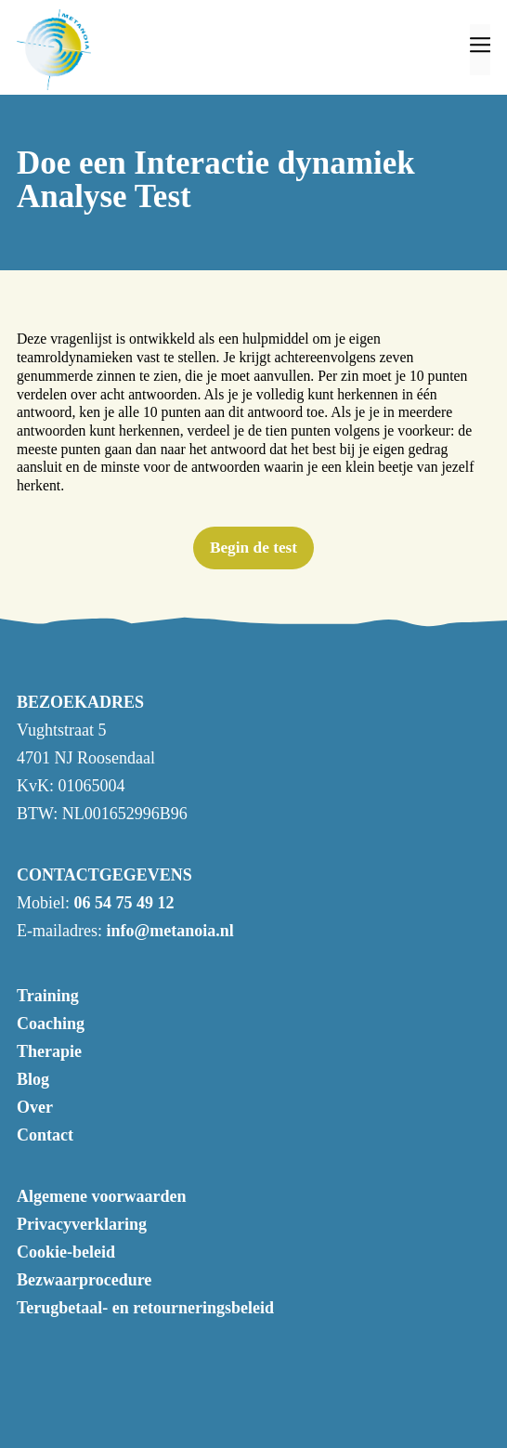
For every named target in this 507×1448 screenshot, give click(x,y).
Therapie (49, 1051)
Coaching (50, 1023)
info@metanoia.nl (169, 930)
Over (35, 1107)
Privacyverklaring (82, 1224)
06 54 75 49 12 (124, 903)
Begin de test (253, 547)
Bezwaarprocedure (84, 1280)
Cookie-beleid (66, 1252)
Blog (33, 1079)
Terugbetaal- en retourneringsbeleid (145, 1307)
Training (48, 995)
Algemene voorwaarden (101, 1196)
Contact (45, 1135)
